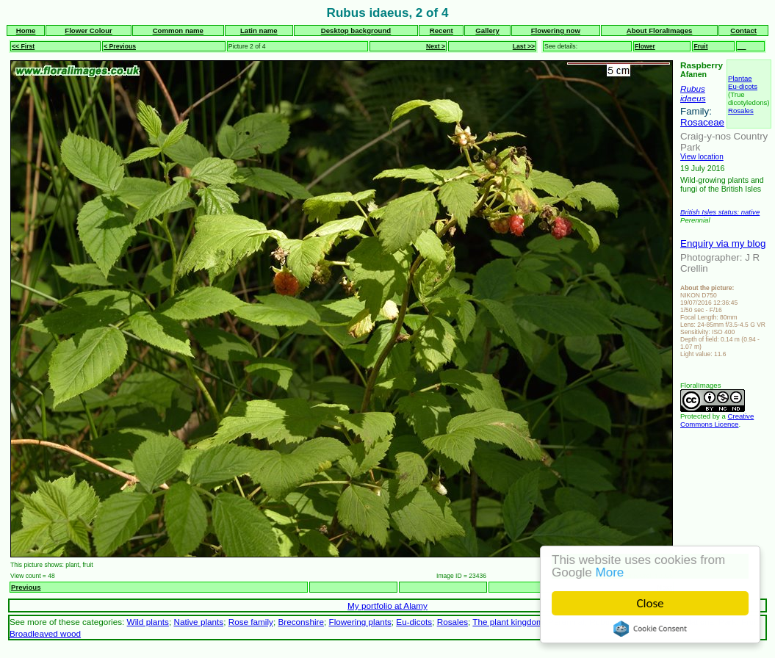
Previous (26, 587)
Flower (645, 46)
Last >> (524, 46)
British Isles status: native (720, 212)
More (610, 572)
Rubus (692, 88)
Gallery (487, 30)
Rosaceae (702, 122)
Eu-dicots (742, 86)
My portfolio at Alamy (387, 605)
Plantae (740, 78)
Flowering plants (359, 621)
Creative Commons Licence (717, 420)
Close (650, 603)
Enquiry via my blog (722, 243)
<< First (23, 46)
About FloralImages (660, 30)
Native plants (198, 621)
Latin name (259, 30)
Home (26, 30)
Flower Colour (88, 30)
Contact (743, 30)
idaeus (693, 98)
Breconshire (301, 621)
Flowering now (555, 30)
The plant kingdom (507, 621)
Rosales (741, 110)
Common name (178, 30)
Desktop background (356, 30)
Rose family (250, 621)
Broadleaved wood (45, 633)
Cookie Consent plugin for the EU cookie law (650, 629)
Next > (435, 46)
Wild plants (148, 621)
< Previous (120, 46)
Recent (441, 30)
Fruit (700, 46)
